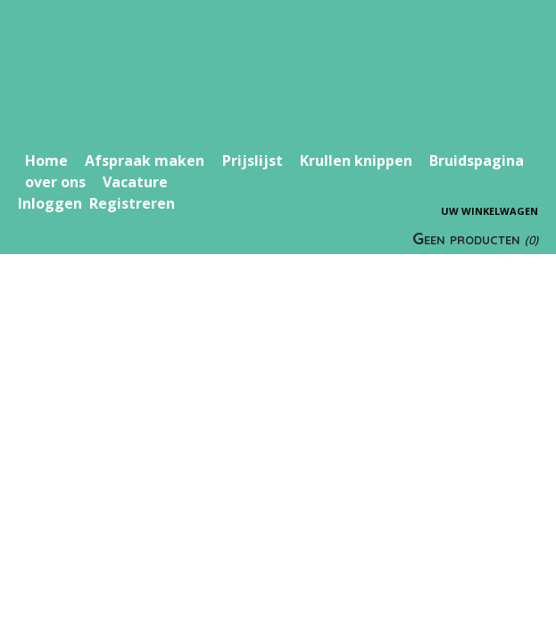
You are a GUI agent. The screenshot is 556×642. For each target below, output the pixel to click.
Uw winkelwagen (489, 211)
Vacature (135, 182)
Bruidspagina (476, 160)
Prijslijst (252, 160)
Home (46, 160)
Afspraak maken (144, 160)
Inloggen (50, 203)
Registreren (132, 203)
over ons (55, 182)
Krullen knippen (356, 160)
